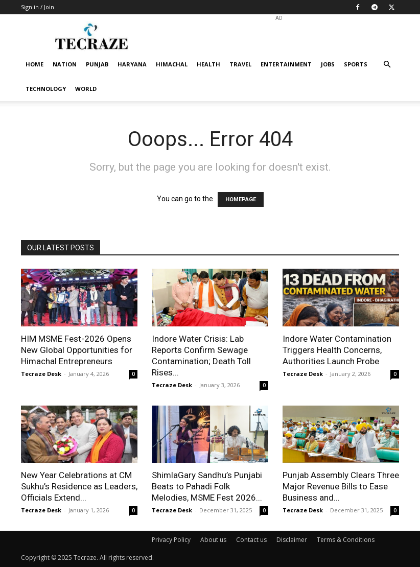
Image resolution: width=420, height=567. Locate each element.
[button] (387, 64)
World (86, 88)
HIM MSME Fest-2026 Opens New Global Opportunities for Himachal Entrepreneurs (76, 350)
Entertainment (286, 64)
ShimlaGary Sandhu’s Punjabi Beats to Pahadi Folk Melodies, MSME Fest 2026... (207, 486)
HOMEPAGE (240, 199)
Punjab (97, 64)
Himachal (172, 64)
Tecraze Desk (41, 373)
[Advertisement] (279, 36)
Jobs (328, 64)
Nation (65, 64)
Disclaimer (291, 539)
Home (34, 64)
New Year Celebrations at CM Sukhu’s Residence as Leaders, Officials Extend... (79, 486)
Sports (355, 64)
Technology (46, 88)
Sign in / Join (37, 7)
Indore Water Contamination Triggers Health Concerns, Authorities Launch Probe (337, 350)
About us (213, 539)
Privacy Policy (171, 539)
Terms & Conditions (346, 539)
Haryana (132, 64)
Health (208, 64)
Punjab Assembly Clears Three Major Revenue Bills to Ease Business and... (341, 486)
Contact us (251, 539)
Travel (240, 64)
